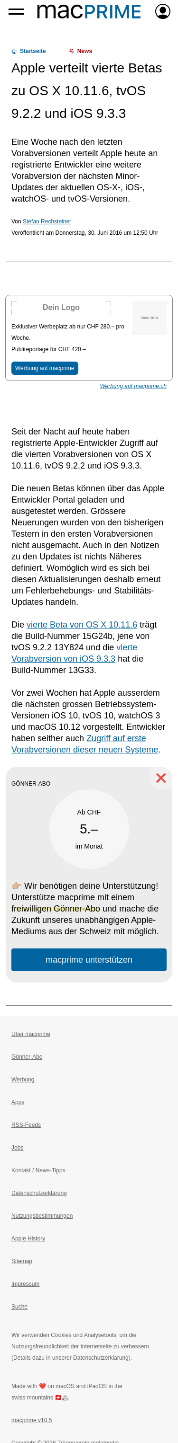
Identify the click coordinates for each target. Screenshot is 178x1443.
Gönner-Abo (26, 1056)
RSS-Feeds (26, 1125)
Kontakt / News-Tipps (38, 1170)
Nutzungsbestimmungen (42, 1216)
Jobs (17, 1147)
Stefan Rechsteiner (47, 221)
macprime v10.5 (31, 1420)
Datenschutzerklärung (39, 1193)
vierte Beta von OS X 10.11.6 (82, 624)
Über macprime (30, 1034)
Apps (17, 1102)
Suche (19, 1306)
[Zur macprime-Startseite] (89, 11)
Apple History (28, 1238)
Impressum (25, 1284)
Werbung (22, 1079)
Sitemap (21, 1261)
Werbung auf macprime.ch (133, 386)
